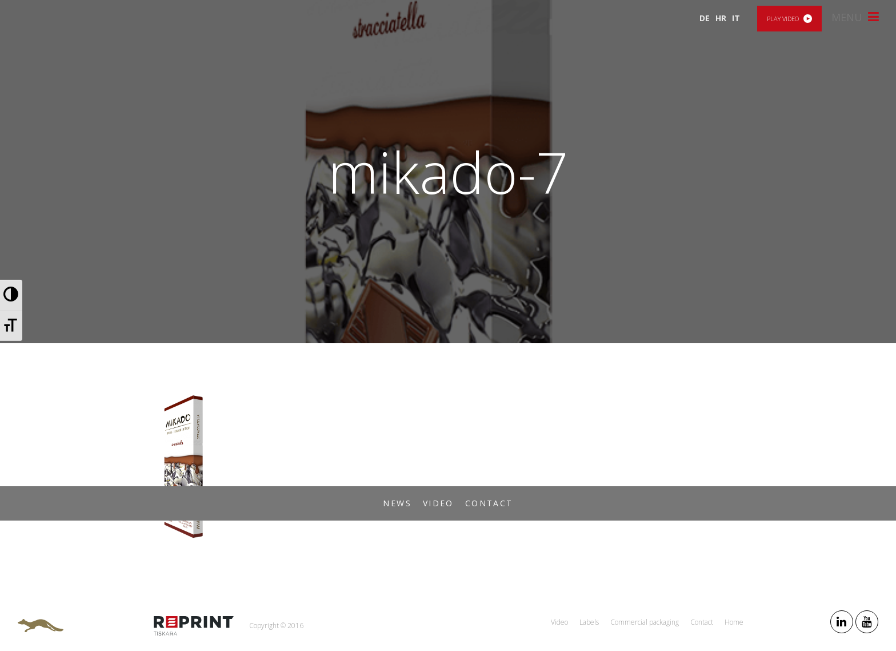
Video (438, 503)
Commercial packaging (644, 622)
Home (734, 622)
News (397, 503)
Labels (589, 622)
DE (704, 18)
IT (736, 18)
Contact (489, 503)
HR (720, 18)
